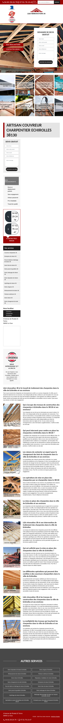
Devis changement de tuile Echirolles (17, 682)
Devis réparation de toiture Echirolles (17, 669)
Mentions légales (55, 716)
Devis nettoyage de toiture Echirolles (46, 690)
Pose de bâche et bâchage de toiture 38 (11, 260)
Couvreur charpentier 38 (10, 252)
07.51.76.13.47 (25, 2)
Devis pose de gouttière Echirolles (17, 690)
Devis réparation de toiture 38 (11, 278)
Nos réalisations (13, 44)
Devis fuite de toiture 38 (10, 265)
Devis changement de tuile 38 (11, 302)
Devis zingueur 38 (9, 287)
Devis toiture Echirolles (17, 678)
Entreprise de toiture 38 (10, 256)
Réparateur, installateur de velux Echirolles (46, 678)
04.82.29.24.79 (10, 2)
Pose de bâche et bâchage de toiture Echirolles (17, 686)
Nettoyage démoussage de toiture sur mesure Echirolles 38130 (46, 695)
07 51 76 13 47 (15, 229)
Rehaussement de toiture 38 (11, 290)
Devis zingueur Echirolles (45, 669)
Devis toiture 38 (8, 297)
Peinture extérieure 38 (10, 294)
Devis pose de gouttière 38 (11, 269)
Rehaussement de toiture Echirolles (17, 673)
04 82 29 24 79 (15, 216)
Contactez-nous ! (13, 49)
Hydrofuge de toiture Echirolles (17, 695)
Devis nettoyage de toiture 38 (11, 273)
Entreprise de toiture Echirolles (46, 682)
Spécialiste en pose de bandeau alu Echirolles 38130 (17, 701)
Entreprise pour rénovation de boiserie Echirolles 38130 (45, 701)
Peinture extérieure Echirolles (45, 673)
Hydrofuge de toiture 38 (10, 283)
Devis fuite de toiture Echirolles (46, 686)
